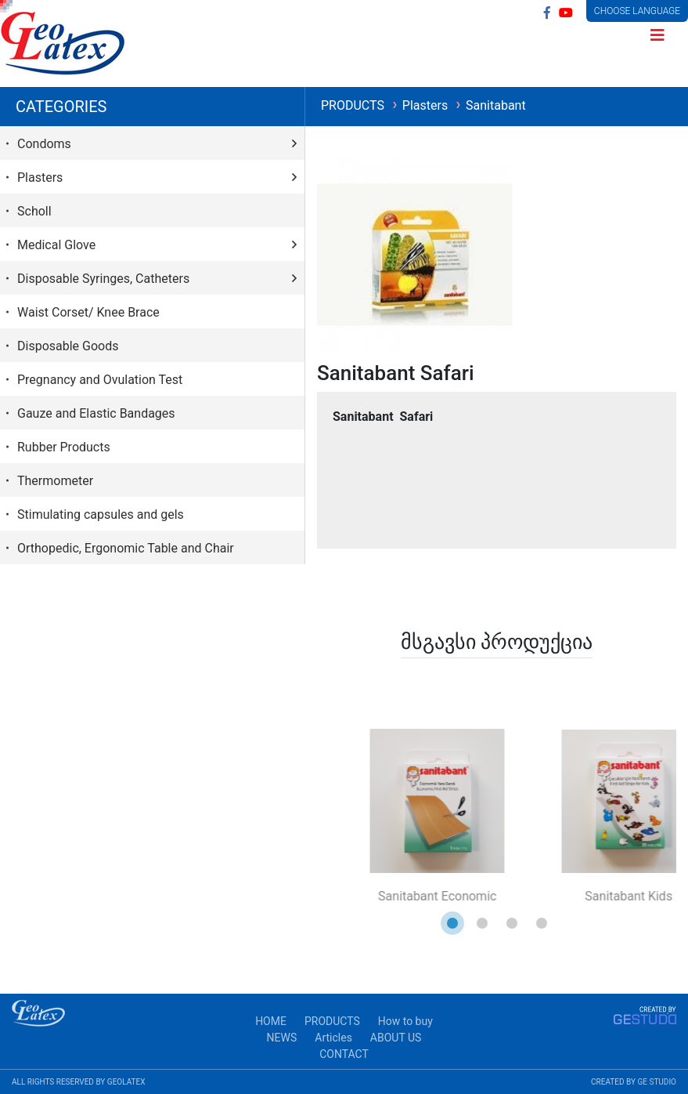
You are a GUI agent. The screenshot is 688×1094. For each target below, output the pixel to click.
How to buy (405, 1021)
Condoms (44, 143)
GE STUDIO (656, 1082)
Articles (333, 1037)
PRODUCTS (354, 105)
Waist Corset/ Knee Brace (88, 312)
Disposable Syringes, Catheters (103, 278)
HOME (270, 1021)
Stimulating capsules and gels (100, 514)
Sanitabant (496, 105)
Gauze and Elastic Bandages (96, 413)
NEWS (282, 1037)
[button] (452, 923)
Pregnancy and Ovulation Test (99, 379)
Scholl (34, 211)
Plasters (426, 105)
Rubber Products (63, 447)
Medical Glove (56, 244)
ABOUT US (396, 1037)
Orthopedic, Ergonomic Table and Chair (125, 548)
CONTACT (344, 1054)
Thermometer (55, 480)
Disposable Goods (67, 346)
